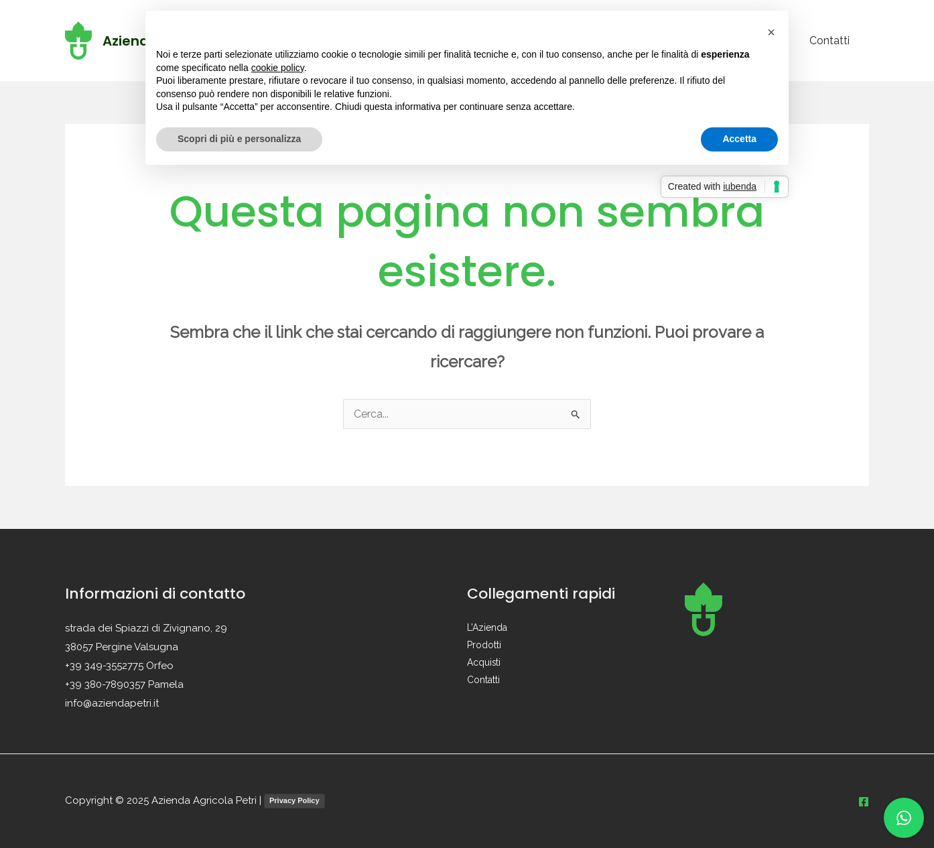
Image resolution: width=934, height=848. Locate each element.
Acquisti (484, 663)
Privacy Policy (294, 800)
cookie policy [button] (277, 67)
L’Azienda (487, 628)
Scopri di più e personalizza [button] (239, 138)
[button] (771, 32)
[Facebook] (863, 801)
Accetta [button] (739, 138)
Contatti (831, 40)
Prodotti (484, 645)
